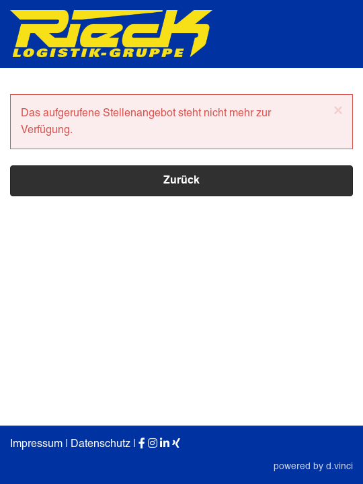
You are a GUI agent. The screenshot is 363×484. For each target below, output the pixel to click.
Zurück (181, 180)
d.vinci (339, 465)
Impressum (36, 444)
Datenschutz (100, 444)
